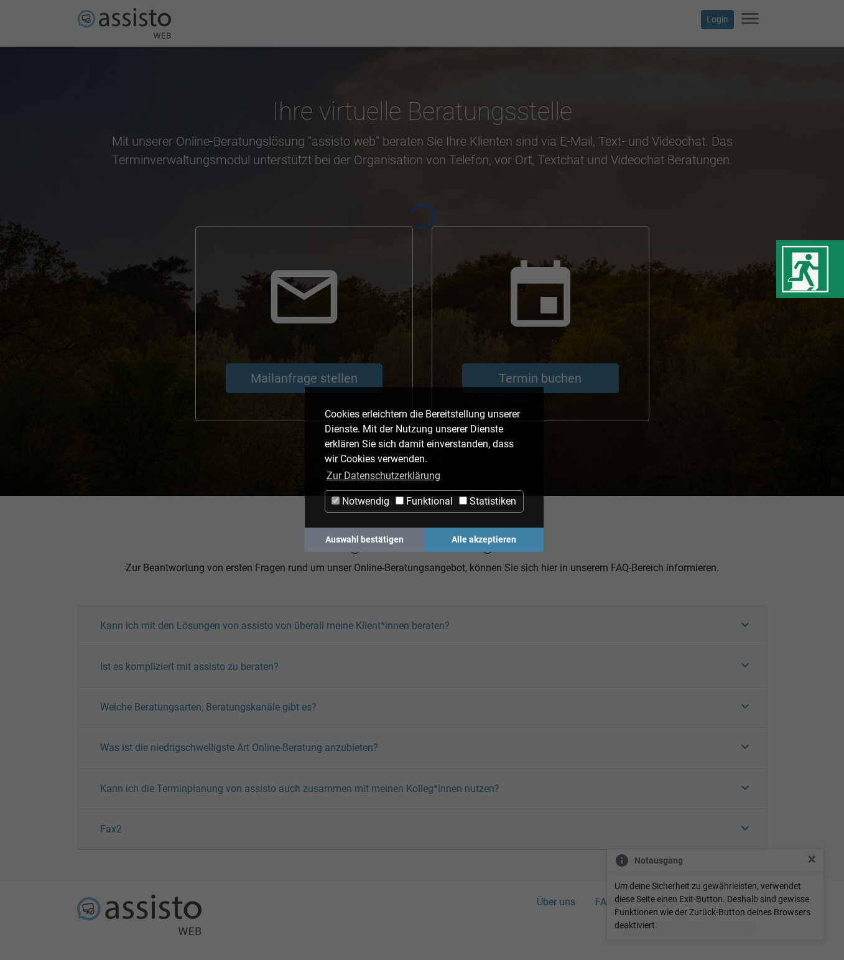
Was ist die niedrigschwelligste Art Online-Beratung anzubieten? (239, 747)
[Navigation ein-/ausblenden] (750, 19)
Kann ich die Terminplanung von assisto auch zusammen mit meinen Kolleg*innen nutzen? (299, 789)
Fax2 (111, 829)
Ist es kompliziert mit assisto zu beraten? (189, 667)
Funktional (424, 501)
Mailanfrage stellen (304, 378)
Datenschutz (730, 902)
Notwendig (360, 501)
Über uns (556, 902)
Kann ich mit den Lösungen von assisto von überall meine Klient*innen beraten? (275, 625)
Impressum (657, 902)
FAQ (604, 902)
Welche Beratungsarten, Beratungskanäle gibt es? (208, 707)
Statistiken (487, 501)
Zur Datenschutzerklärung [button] (383, 476)
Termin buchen (540, 378)
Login (717, 19)
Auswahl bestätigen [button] (364, 539)
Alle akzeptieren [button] (484, 539)
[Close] (812, 859)
